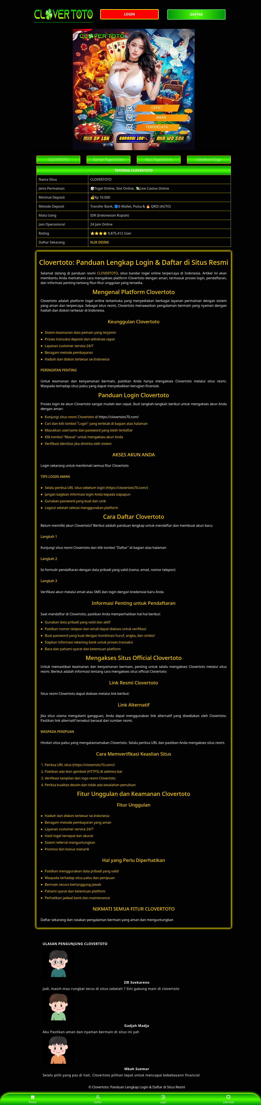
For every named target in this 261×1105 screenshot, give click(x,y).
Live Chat (228, 1099)
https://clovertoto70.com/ (119, 417)
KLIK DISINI (99, 242)
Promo (33, 1099)
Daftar (98, 1099)
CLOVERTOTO (107, 273)
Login (163, 1099)
